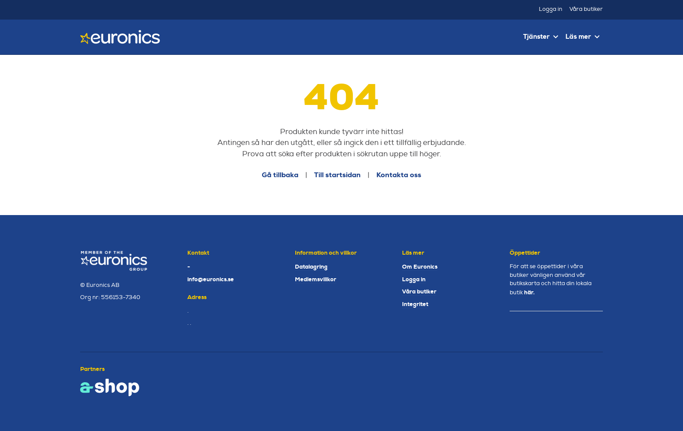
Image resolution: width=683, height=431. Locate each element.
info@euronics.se (210, 279)
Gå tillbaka (280, 174)
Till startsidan (337, 174)
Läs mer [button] (582, 36)
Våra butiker (586, 9)
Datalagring (311, 266)
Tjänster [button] (540, 36)
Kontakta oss (398, 174)
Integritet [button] (415, 304)
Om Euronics (419, 266)
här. (529, 292)
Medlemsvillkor (315, 279)
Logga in (550, 9)
